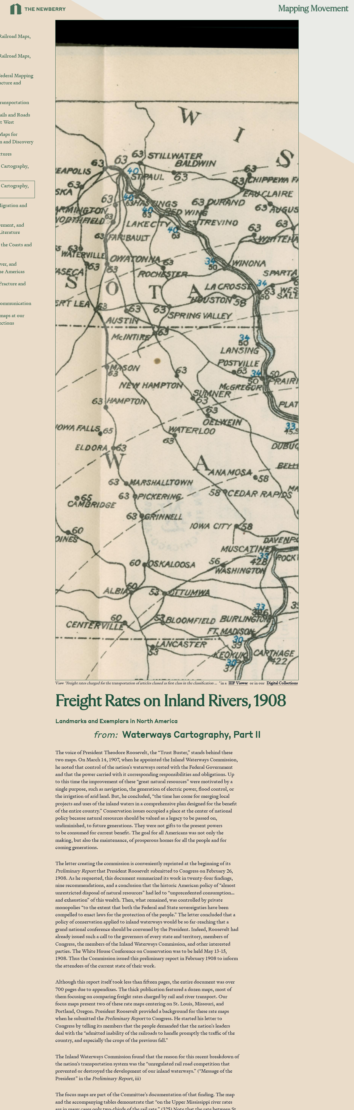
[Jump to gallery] (88, 675)
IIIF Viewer (266, 682)
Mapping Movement (313, 8)
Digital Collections (310, 682)
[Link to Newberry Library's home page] (38, 9)
